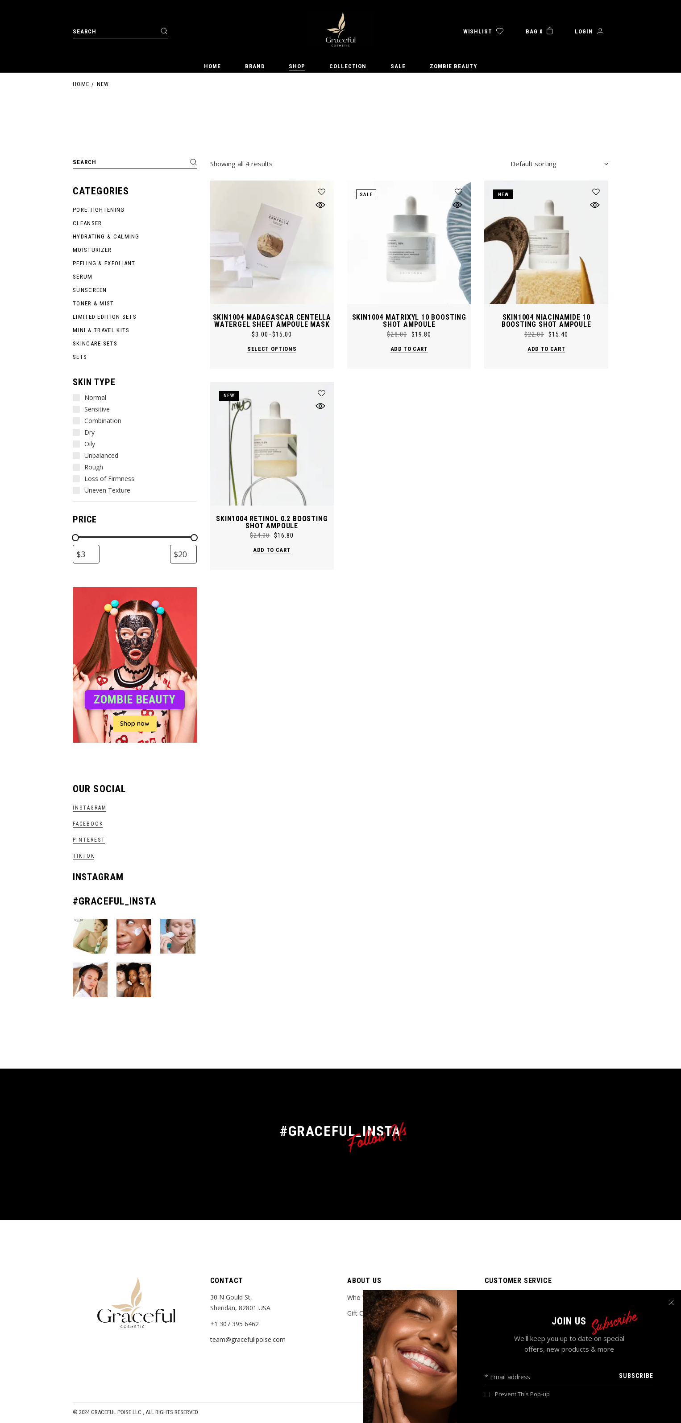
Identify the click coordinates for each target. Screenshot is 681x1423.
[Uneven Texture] (76, 490)
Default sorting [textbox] (533, 163)
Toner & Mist (93, 303)
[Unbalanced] (76, 455)
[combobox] (559, 163)
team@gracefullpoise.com (248, 1339)
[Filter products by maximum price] (183, 554)
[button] (321, 192)
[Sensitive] (76, 409)
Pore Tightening (99, 209)
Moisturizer (92, 250)
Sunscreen (90, 290)
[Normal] (76, 397)
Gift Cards (361, 1313)
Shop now (134, 724)
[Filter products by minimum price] (86, 554)
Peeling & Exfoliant (104, 263)
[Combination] (76, 420)
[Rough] (76, 467)
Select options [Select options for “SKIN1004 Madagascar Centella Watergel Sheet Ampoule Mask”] (271, 348)
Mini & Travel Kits (101, 330)
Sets (80, 357)
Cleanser (87, 223)
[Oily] (76, 444)
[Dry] (76, 432)
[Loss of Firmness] (76, 478)
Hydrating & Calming (106, 236)
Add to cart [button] (409, 348)
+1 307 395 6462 (234, 1324)
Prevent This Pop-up (522, 1394)
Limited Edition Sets (105, 316)
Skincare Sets (95, 343)
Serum (83, 276)
